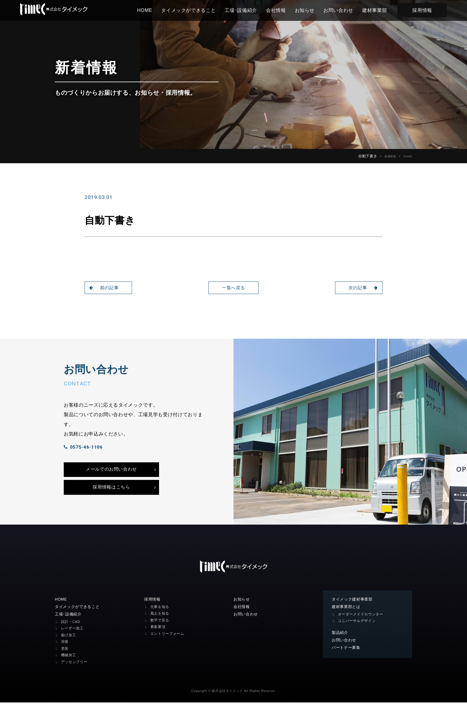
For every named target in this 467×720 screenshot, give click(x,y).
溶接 (65, 659)
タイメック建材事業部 (354, 616)
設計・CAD (71, 639)
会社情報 (284, 10)
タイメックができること (196, 10)
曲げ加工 (69, 652)
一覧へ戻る (233, 287)
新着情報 (385, 156)
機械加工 (69, 673)
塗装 (65, 666)
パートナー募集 (347, 665)
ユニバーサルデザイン (358, 638)
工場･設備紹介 (249, 10)
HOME (152, 10)
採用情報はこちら (111, 502)
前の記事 (106, 287)
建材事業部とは (347, 623)
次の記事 (361, 287)
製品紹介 (340, 650)
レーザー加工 (73, 646)
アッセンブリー (75, 679)
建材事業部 (382, 10)
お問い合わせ (346, 10)
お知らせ (313, 10)
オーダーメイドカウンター (362, 631)
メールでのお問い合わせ (111, 481)
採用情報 (430, 10)
